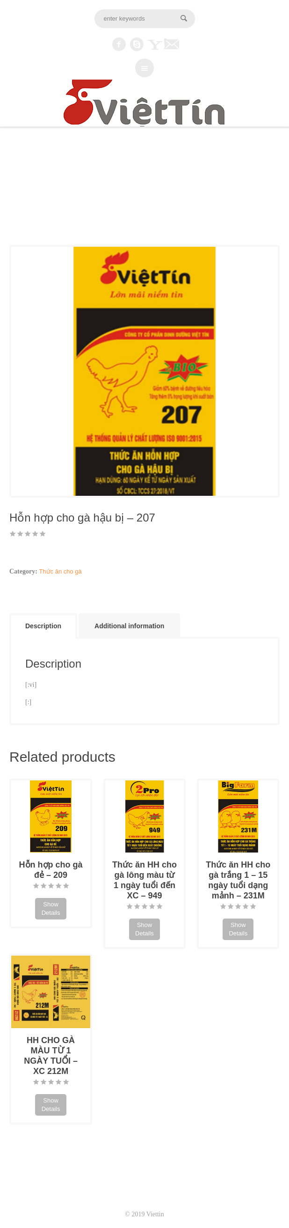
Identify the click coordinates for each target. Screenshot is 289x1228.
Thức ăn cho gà (51, 199)
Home (17, 199)
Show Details (51, 908)
